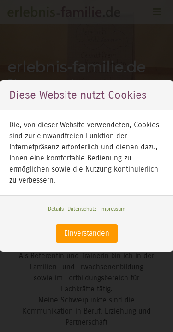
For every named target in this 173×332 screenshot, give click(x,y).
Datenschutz (81, 209)
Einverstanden (86, 233)
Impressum (112, 209)
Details (56, 209)
